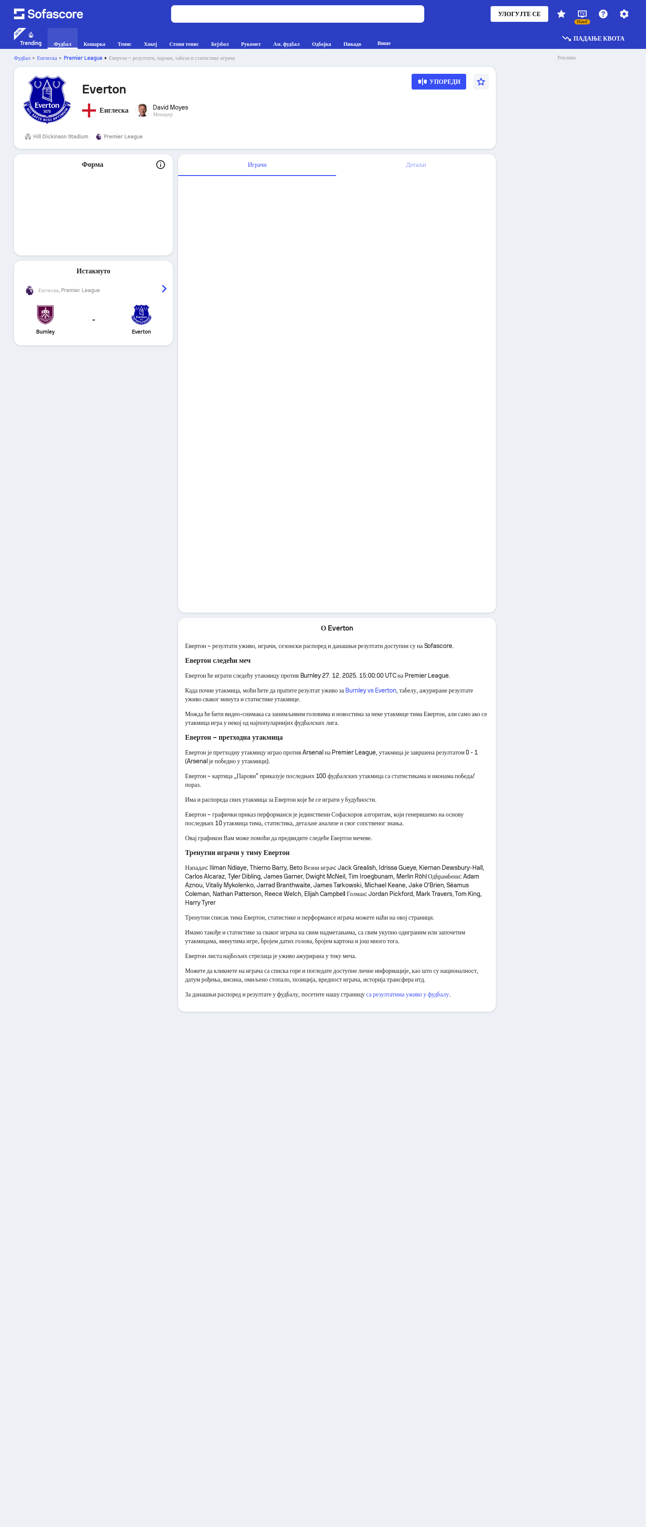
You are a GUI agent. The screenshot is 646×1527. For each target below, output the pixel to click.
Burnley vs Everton (370, 690)
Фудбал (22, 58)
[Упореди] (439, 84)
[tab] (257, 165)
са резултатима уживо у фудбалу (407, 994)
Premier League (83, 58)
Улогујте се (519, 13)
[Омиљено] (481, 82)
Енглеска (47, 58)
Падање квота (593, 38)
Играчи (257, 164)
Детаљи (416, 164)
